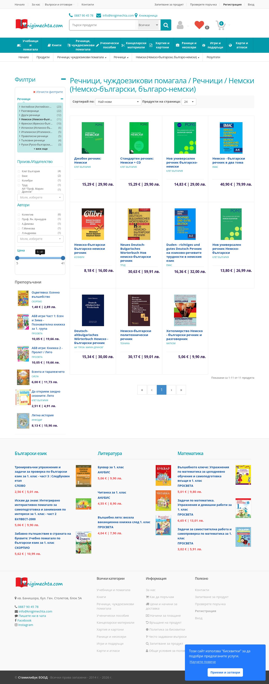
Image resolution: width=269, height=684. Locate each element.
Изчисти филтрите (48, 92)
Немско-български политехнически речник (135, 335)
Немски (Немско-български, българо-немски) (166, 57)
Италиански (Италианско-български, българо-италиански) (37, 132)
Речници (120, 57)
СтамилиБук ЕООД (32, 677)
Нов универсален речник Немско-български (226, 248)
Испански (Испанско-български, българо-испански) (37, 128)
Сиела (35, 376)
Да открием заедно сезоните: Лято (46, 393)
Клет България (40, 400)
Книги (101, 597)
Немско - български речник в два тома (228, 160)
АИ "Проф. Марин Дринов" (89, 347)
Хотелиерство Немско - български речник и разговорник (184, 335)
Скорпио (37, 301)
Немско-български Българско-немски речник (89, 248)
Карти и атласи (108, 650)
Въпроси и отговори (58, 4)
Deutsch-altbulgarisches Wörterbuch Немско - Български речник (91, 337)
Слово (20, 486)
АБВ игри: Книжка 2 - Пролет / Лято (47, 350)
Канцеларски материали (115, 622)
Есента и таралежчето (48, 372)
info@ (115, 15)
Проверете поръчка (203, 4)
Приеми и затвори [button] (225, 672)
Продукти (42, 57)
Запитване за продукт (168, 4)
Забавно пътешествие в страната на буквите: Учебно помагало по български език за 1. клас (43, 538)
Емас (215, 166)
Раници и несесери (111, 636)
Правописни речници (34, 136)
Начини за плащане (163, 615)
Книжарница (146, 15)
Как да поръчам (160, 597)
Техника (124, 343)
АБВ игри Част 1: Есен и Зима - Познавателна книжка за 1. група (48, 322)
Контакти (88, 4)
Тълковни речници (33, 140)
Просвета (37, 333)
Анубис (104, 472)
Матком (171, 343)
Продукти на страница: (161, 101)
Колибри (79, 257)
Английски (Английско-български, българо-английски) (37, 106)
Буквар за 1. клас (111, 467)
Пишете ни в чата (32, 616)
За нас (36, 4)
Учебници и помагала (113, 590)
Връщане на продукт (164, 622)
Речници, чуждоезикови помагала (80, 57)
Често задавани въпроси (166, 636)
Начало (20, 4)
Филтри (25, 79)
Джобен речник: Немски (87, 160)
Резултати (213, 57)
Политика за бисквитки (165, 629)
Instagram (25, 625)
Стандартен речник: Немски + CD (137, 160)
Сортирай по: (83, 101)
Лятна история (43, 415)
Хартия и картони (110, 629)
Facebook (24, 620)
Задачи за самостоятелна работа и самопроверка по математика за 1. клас (205, 533)
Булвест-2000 (25, 519)
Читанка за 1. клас (112, 492)
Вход (251, 4)
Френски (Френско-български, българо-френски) (37, 123)
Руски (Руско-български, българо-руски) (37, 144)
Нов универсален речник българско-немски (182, 162)
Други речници (30, 115)
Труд (122, 265)
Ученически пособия (113, 615)
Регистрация (232, 4)
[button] (40, 197)
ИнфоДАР (37, 419)
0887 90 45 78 (81, 15)
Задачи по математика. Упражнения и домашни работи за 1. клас (205, 504)
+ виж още (41, 149)
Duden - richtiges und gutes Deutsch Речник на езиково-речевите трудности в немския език (184, 252)
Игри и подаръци (110, 643)
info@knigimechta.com (35, 611)
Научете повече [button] (203, 661)
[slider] (17, 258)
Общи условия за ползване (168, 650)
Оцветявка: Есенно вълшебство (46, 294)
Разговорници (30, 111)
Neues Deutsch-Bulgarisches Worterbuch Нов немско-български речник (135, 252)
